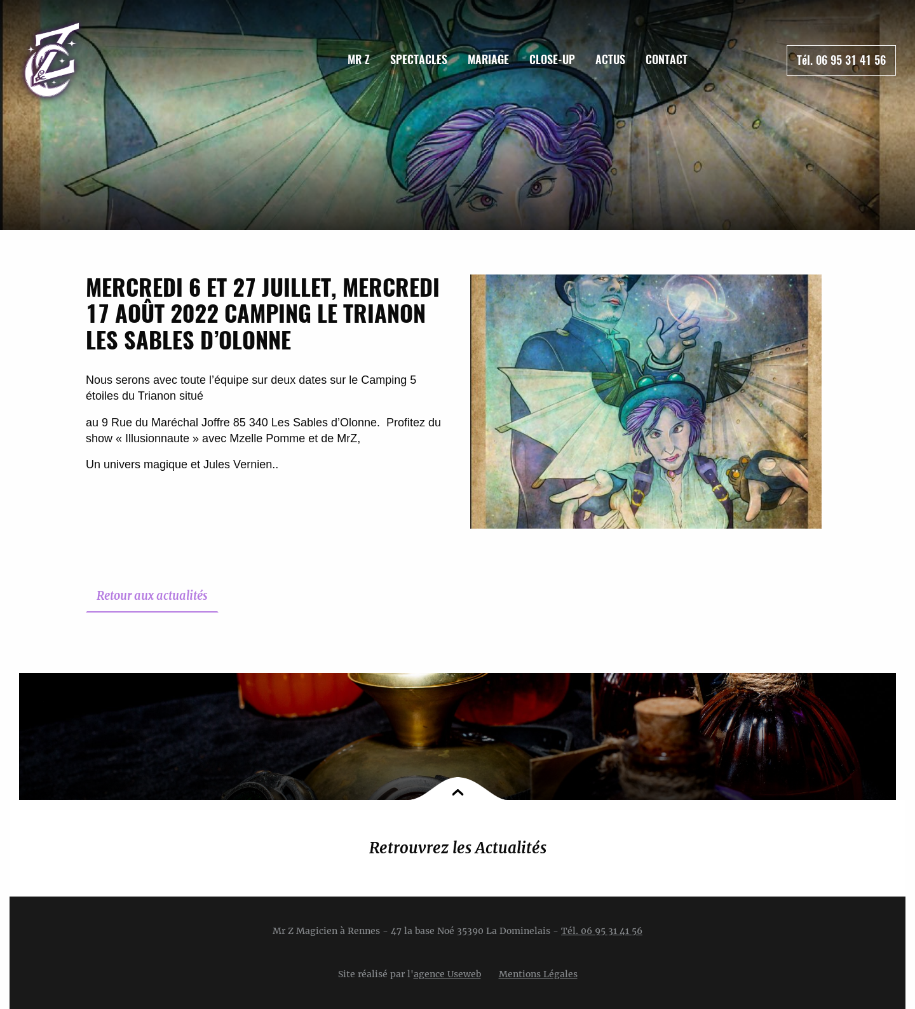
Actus (610, 59)
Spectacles (418, 59)
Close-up (552, 59)
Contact (667, 59)
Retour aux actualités (152, 595)
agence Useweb (447, 974)
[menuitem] (358, 59)
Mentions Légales (538, 974)
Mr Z (359, 59)
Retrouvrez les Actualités (457, 848)
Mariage (488, 59)
